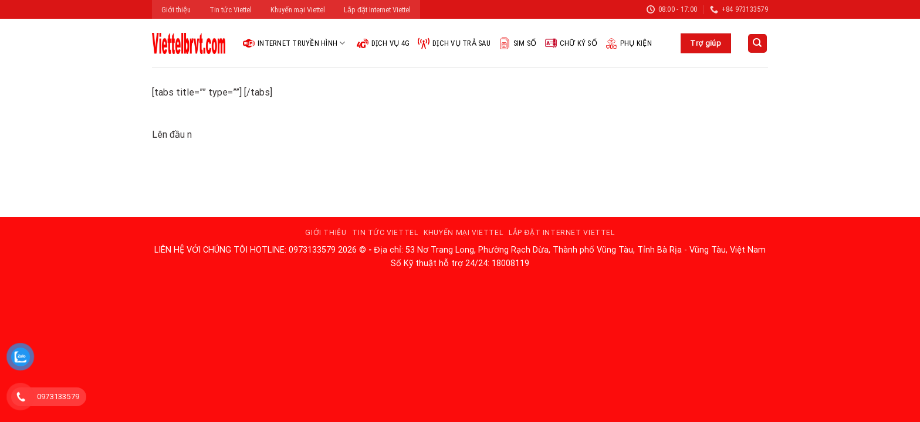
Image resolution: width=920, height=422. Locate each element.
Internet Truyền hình (294, 43)
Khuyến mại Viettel (297, 9)
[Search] (757, 43)
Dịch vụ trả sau (454, 43)
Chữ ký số (571, 43)
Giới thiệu (176, 9)
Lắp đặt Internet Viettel (377, 9)
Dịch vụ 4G (383, 43)
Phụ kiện (629, 43)
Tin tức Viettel (230, 9)
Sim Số (518, 43)
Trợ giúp (705, 43)
